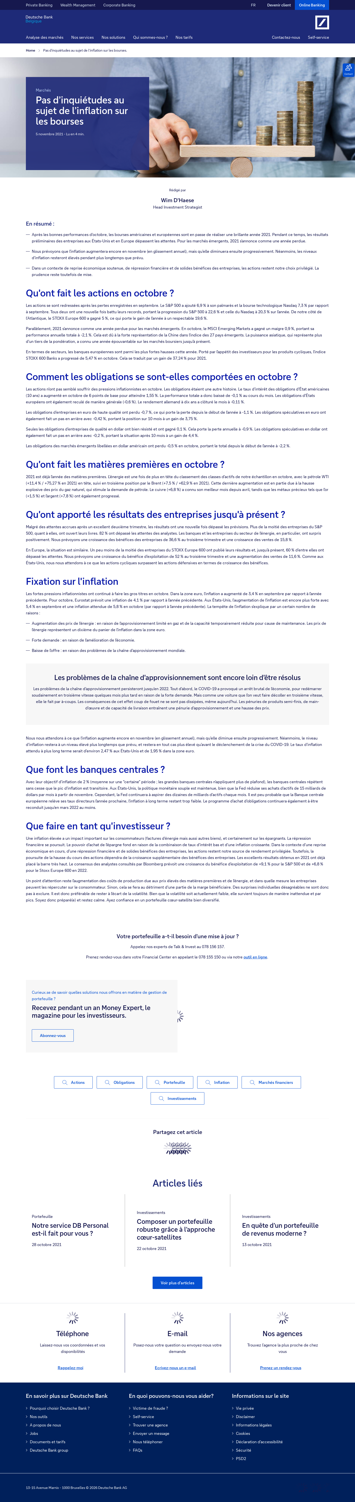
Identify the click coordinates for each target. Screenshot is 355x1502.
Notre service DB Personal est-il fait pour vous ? (70, 1229)
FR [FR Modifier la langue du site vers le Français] (253, 4)
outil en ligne (255, 956)
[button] (82, 37)
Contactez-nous (286, 37)
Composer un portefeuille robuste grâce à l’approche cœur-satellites (176, 1229)
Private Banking (39, 4)
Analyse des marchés (44, 37)
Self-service (318, 37)
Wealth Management (77, 4)
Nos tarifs (184, 37)
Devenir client (279, 4)
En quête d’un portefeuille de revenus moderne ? (280, 1229)
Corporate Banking (119, 4)
